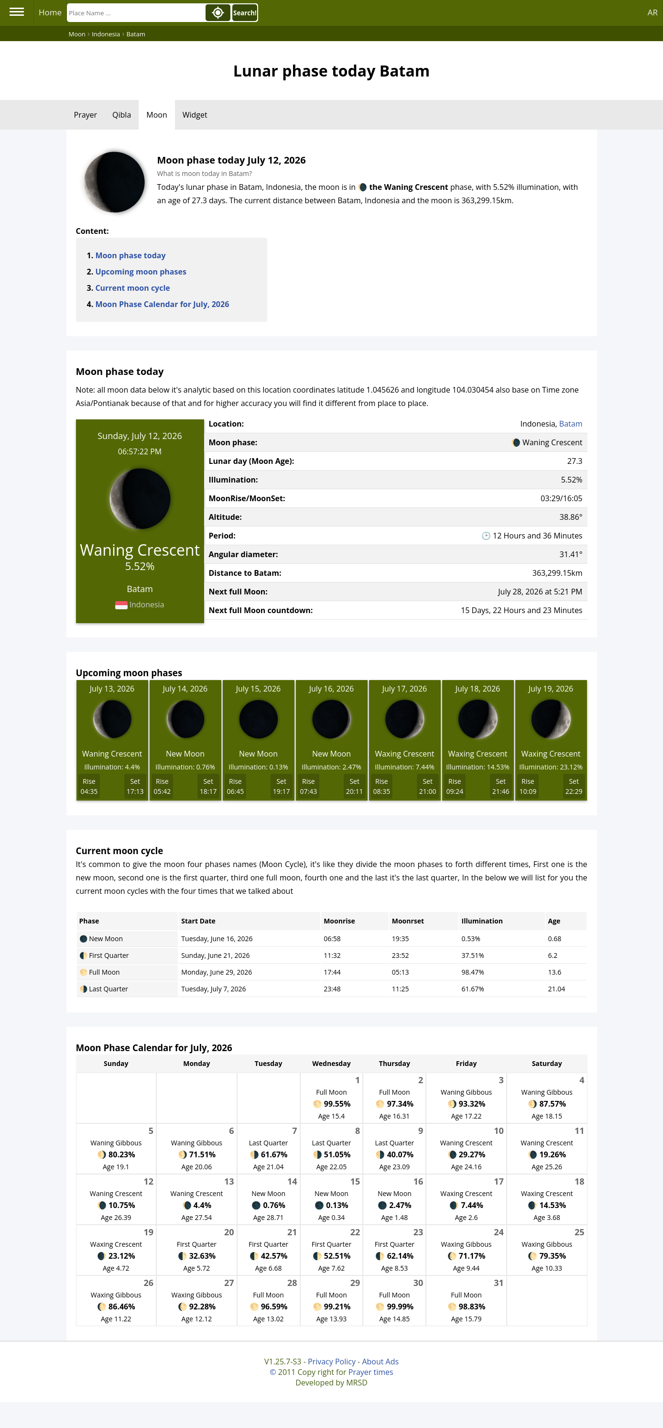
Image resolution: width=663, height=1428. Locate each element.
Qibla (121, 115)
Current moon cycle (132, 288)
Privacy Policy (332, 1361)
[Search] (135, 12)
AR (653, 12)
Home (50, 12)
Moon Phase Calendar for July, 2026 (162, 304)
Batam (571, 423)
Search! (245, 13)
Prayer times (370, 1372)
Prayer (86, 115)
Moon (156, 115)
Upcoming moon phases (140, 271)
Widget (195, 115)
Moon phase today (130, 255)
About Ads (380, 1361)
